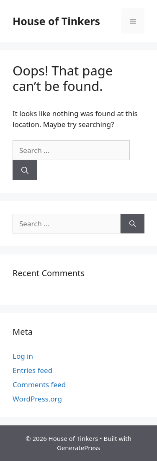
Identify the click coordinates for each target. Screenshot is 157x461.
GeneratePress (78, 447)
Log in (23, 356)
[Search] (25, 170)
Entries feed (32, 370)
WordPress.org (37, 399)
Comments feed (39, 384)
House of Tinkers (56, 21)
